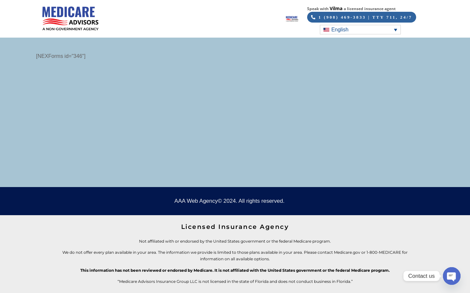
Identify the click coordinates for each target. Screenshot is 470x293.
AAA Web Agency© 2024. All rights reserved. (229, 201)
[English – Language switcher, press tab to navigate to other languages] (360, 29)
